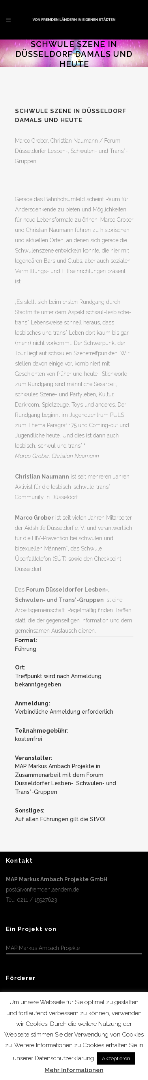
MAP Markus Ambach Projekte (43, 948)
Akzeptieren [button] (116, 1058)
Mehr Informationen (74, 1070)
